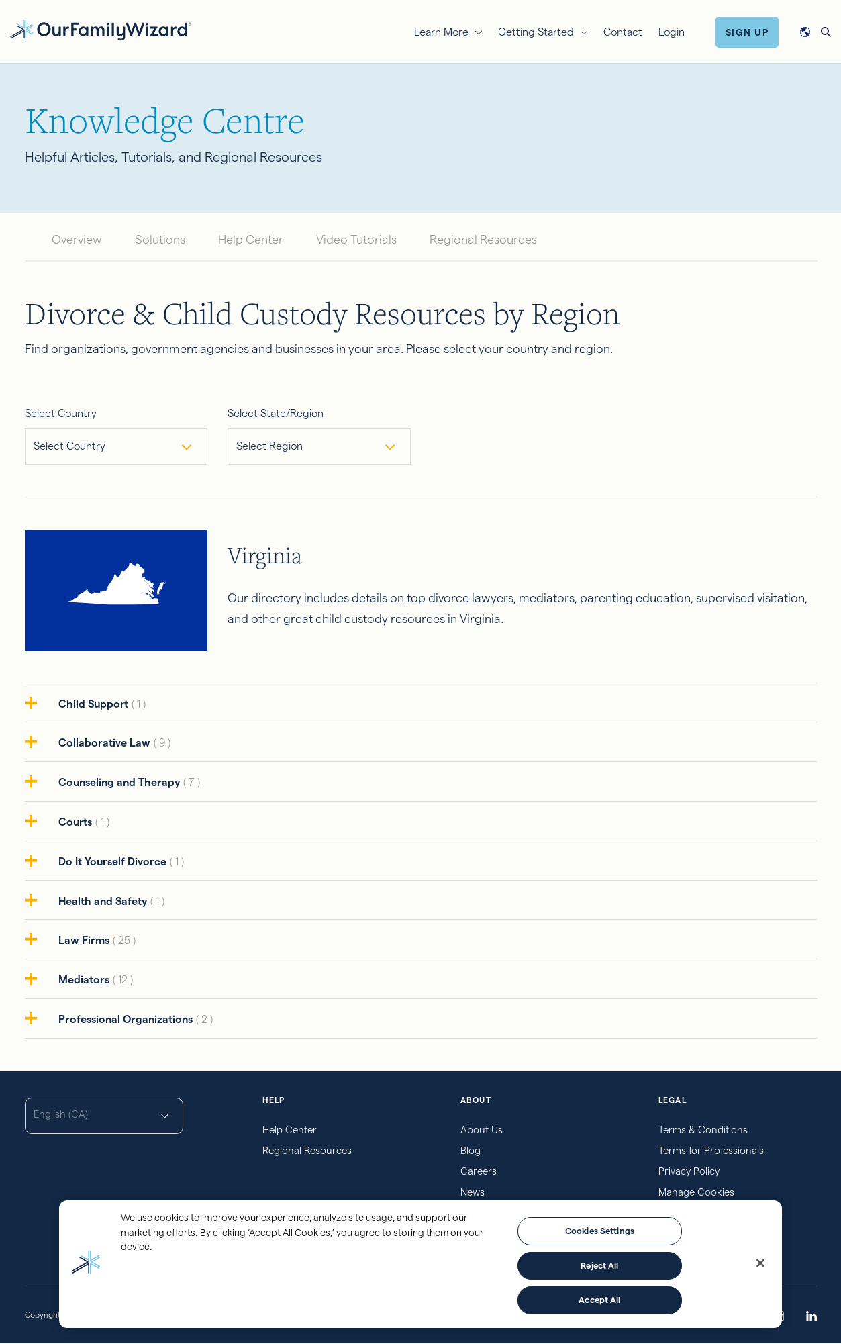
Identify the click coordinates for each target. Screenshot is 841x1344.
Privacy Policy (689, 1171)
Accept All (599, 1299)
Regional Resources (483, 239)
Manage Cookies (696, 1192)
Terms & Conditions (703, 1129)
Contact (622, 32)
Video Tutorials (356, 239)
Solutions (160, 239)
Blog (470, 1150)
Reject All (599, 1265)
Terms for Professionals (711, 1150)
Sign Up (747, 32)
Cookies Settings (599, 1230)
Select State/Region (276, 413)
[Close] (760, 1263)
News (472, 1192)
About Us (481, 1129)
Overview (77, 239)
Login (671, 32)
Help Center (250, 239)
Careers (478, 1171)
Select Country (61, 413)
